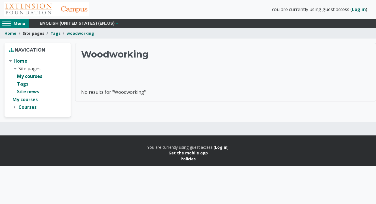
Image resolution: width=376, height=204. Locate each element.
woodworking (80, 33)
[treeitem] (37, 84)
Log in (359, 9)
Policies (188, 159)
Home (10, 33)
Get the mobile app (188, 153)
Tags (55, 33)
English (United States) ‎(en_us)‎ (77, 23)
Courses (27, 107)
